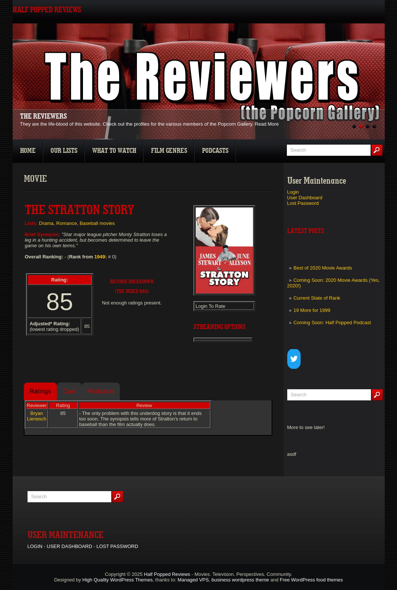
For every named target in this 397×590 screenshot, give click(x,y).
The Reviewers (43, 116)
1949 (100, 256)
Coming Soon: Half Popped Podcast (332, 322)
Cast (69, 391)
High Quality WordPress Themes (117, 580)
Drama (46, 223)
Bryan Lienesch (37, 416)
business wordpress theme (240, 580)
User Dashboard (305, 197)
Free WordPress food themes (311, 580)
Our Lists (64, 150)
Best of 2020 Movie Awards (323, 268)
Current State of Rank (317, 298)
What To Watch (114, 150)
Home (28, 150)
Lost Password (303, 203)
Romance (66, 223)
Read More (267, 124)
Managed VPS (193, 580)
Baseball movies (97, 223)
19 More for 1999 (312, 310)
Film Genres (169, 150)
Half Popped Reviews (167, 574)
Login (293, 192)
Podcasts (215, 150)
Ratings (40, 391)
